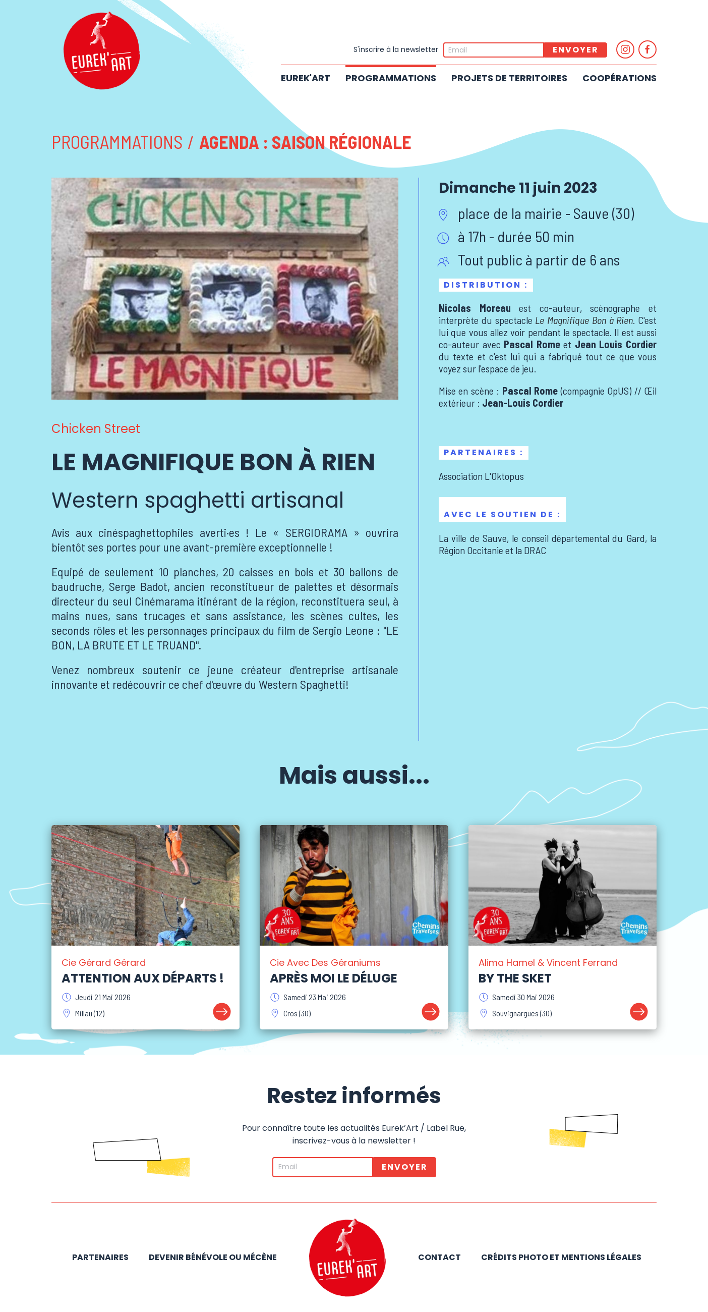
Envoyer (576, 50)
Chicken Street (95, 428)
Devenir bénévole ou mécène (213, 1257)
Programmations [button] (390, 78)
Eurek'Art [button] (305, 78)
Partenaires (100, 1257)
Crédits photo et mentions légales (561, 1257)
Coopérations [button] (619, 78)
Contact (439, 1257)
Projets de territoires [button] (509, 78)
